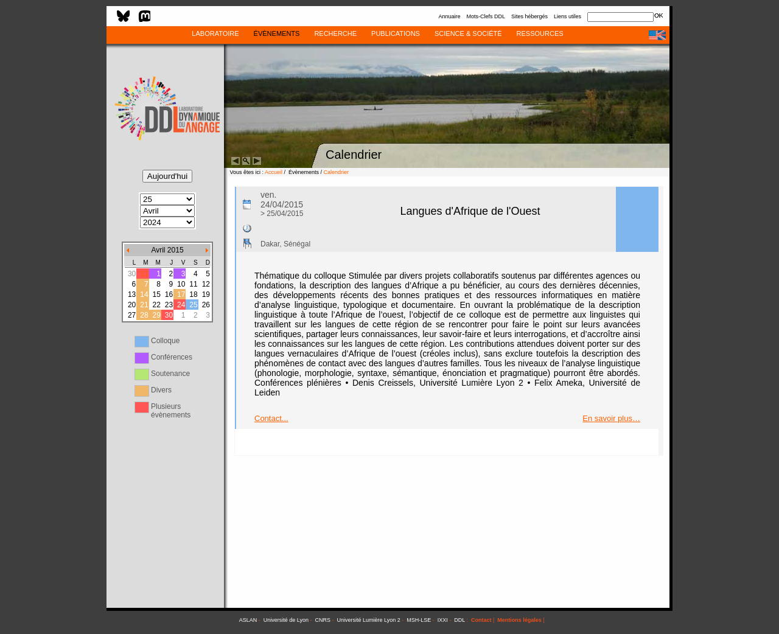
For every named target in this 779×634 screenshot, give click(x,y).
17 (181, 294)
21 (144, 305)
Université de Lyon (286, 620)
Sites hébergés (529, 16)
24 (181, 305)
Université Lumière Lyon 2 (368, 620)
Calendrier (336, 172)
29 (156, 315)
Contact (481, 620)
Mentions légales (519, 620)
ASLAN (248, 620)
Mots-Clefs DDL (485, 16)
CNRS (323, 620)
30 (169, 315)
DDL (459, 620)
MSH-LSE (419, 620)
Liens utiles (567, 16)
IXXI (443, 620)
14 (144, 294)
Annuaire (449, 16)
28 (144, 315)
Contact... (271, 418)
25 (193, 305)
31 (144, 274)
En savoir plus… (611, 418)
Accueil (273, 172)
